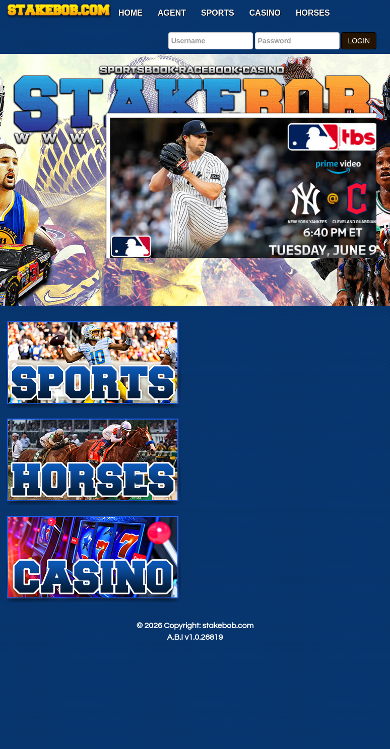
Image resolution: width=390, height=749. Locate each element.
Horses (313, 13)
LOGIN (359, 41)
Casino (265, 13)
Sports (217, 13)
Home (130, 13)
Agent (172, 13)
